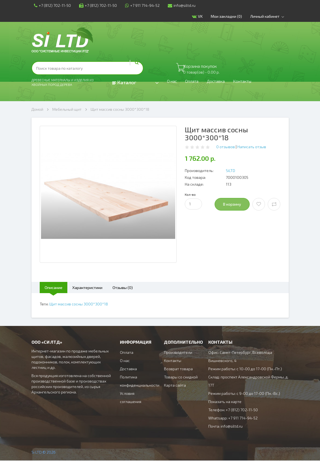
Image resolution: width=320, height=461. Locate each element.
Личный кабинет (271, 16)
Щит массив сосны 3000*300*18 (120, 109)
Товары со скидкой (181, 377)
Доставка (222, 83)
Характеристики (97, 287)
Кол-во (190, 194)
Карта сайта (175, 385)
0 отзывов (225, 146)
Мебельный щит (67, 109)
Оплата (195, 83)
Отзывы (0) (138, 287)
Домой (37, 109)
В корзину (232, 204)
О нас (173, 83)
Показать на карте (224, 402)
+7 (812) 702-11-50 (49, 5)
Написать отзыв (251, 146)
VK (200, 16)
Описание (57, 287)
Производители (178, 353)
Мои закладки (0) (229, 16)
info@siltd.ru (179, 5)
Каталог (124, 82)
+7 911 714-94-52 (140, 5)
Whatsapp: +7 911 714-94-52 (233, 418)
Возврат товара (178, 369)
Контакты (252, 83)
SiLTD (230, 170)
